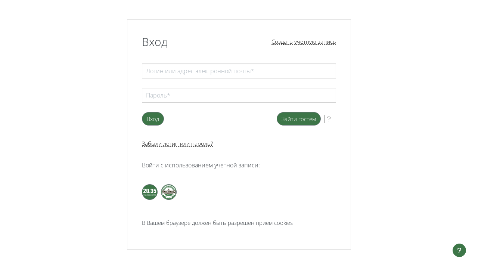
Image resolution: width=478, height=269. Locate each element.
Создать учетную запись (303, 41)
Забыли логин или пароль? (177, 143)
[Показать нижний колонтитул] (459, 250)
